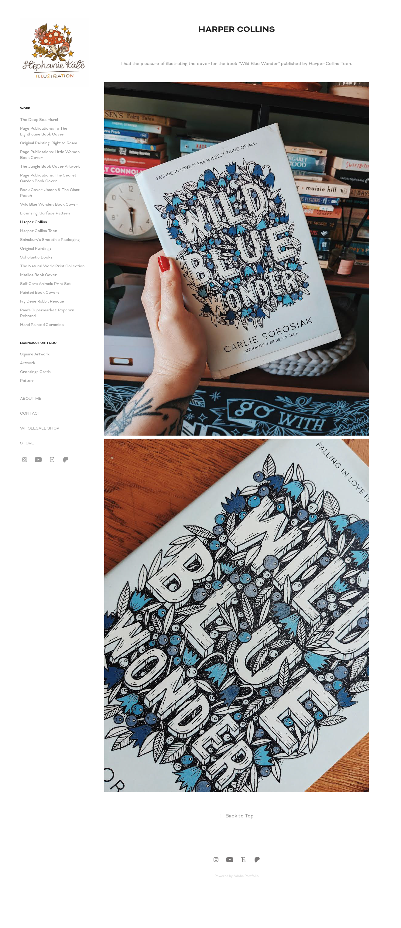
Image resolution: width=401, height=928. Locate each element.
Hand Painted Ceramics (42, 324)
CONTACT (30, 413)
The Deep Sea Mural (39, 119)
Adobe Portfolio (246, 876)
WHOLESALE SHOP (39, 428)
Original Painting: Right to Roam (48, 143)
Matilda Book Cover (38, 274)
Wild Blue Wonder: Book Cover (48, 204)
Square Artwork (35, 354)
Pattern (27, 380)
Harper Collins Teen (38, 230)
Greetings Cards (35, 371)
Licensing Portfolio (38, 343)
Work (25, 108)
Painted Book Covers (40, 292)
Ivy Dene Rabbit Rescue (42, 301)
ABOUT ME (31, 398)
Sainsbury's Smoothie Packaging (50, 239)
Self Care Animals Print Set (45, 283)
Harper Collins (33, 222)
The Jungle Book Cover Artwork (50, 166)
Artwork (27, 363)
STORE (27, 443)
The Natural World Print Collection (52, 266)
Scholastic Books (36, 257)
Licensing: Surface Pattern (45, 213)
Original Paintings (36, 248)
